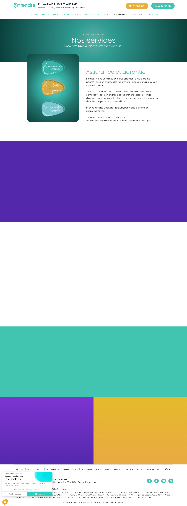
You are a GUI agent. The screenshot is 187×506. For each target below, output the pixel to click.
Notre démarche (72, 14)
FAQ (107, 469)
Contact (117, 469)
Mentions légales (134, 469)
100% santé (153, 14)
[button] (5, 502)
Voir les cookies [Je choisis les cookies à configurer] (15, 494)
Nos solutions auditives (97, 14)
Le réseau (167, 469)
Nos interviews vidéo (91, 469)
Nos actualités (70, 469)
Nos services (120, 14)
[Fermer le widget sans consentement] (13, 473)
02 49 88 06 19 (163, 6)
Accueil (19, 469)
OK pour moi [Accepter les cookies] (40, 494)
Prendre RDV (137, 6)
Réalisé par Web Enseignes (74, 502)
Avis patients (137, 14)
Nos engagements (51, 14)
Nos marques (53, 469)
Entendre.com (152, 469)
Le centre (33, 14)
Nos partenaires (34, 469)
